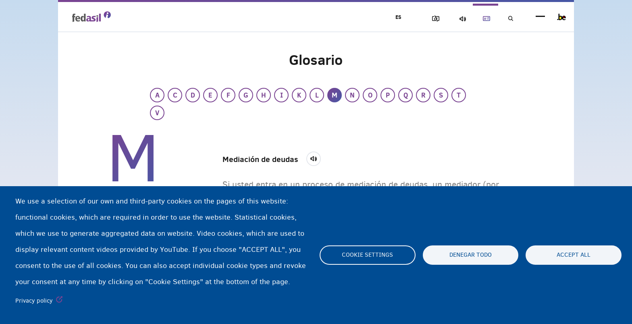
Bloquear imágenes (425, 19)
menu (540, 17)
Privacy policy (34, 301)
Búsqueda (509, 19)
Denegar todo (470, 255)
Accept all (573, 255)
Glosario (482, 19)
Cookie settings (367, 255)
